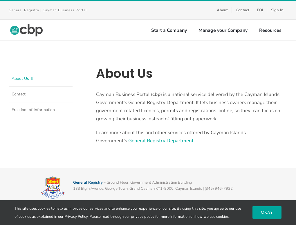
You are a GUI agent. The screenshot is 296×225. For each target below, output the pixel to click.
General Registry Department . (163, 140)
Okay (267, 212)
